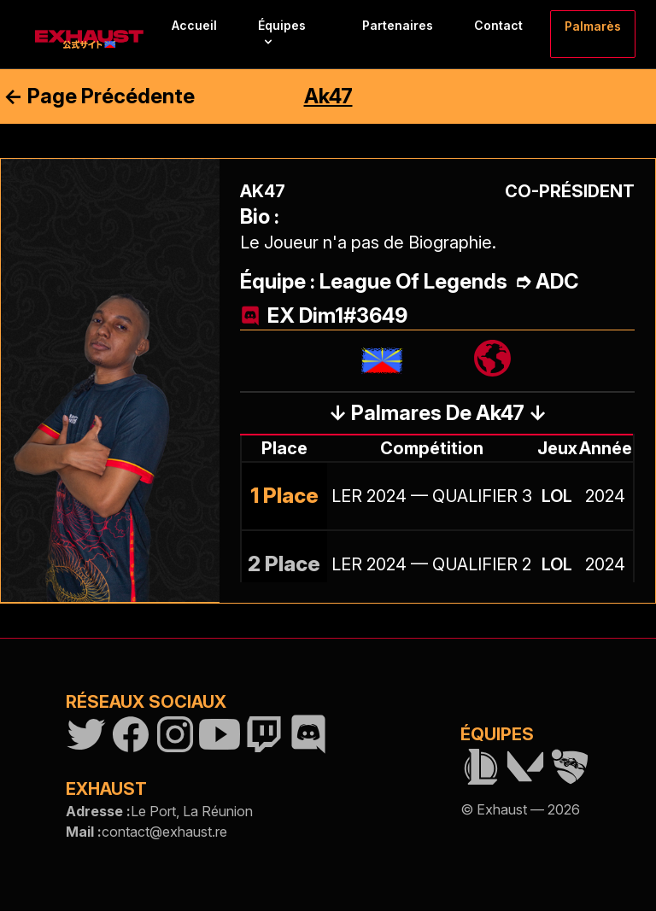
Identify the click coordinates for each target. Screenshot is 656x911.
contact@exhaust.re (164, 831)
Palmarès (593, 26)
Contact (498, 25)
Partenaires (397, 25)
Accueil (194, 25)
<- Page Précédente (99, 96)
